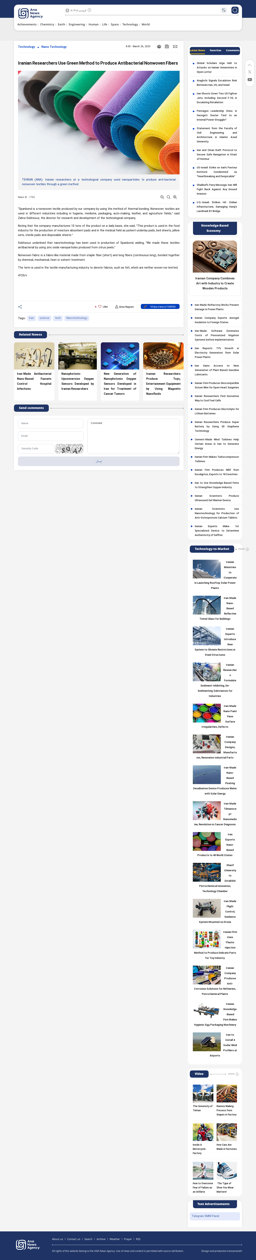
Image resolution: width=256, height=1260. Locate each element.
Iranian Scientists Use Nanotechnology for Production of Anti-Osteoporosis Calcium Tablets (217, 513)
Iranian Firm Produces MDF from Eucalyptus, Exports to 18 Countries (217, 472)
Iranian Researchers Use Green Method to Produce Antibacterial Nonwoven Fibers (98, 63)
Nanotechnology (76, 318)
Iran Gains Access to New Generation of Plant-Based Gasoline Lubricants (217, 370)
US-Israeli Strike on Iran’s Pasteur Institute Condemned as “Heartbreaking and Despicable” (217, 172)
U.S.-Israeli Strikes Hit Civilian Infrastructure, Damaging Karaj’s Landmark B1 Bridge (217, 207)
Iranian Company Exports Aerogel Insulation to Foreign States (217, 320)
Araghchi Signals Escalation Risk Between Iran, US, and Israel (217, 83)
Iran (31, 318)
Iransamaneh (234, 1251)
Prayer (128, 1239)
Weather (115, 1239)
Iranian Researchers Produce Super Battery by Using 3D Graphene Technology (217, 426)
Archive (101, 1239)
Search (88, 1239)
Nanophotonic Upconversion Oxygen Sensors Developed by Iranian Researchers (77, 381)
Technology (26, 47)
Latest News (197, 50)
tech (58, 318)
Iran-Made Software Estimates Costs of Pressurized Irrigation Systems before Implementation (217, 335)
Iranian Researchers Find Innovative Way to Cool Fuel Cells (217, 398)
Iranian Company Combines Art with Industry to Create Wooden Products (215, 283)
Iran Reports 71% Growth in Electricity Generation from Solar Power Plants (217, 353)
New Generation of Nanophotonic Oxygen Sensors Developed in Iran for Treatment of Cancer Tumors (120, 384)
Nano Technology (54, 47)
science (44, 318)
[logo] (35, 13)
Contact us (73, 1239)
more (241, 549)
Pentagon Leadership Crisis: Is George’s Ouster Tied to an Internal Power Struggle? (217, 115)
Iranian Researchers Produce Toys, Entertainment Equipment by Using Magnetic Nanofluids (163, 384)
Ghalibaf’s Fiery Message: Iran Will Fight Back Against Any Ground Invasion (217, 189)
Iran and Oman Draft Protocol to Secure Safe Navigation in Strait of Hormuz (217, 154)
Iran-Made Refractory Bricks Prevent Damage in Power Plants (217, 307)
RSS (138, 1239)
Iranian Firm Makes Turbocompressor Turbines (217, 459)
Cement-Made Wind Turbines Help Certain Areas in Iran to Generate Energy (217, 444)
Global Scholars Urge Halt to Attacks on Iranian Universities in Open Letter (217, 67)
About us (57, 1239)
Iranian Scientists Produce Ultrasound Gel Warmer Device (217, 498)
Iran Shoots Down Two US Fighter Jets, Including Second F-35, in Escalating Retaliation (217, 98)
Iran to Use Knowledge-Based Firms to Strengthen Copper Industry (217, 485)
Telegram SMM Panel (205, 1216)
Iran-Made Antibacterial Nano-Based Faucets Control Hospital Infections (34, 381)
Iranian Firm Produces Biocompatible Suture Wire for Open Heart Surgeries (217, 385)
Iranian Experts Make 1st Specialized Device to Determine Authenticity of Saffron (217, 531)
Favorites (215, 50)
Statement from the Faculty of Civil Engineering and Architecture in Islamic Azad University (217, 135)
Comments (232, 50)
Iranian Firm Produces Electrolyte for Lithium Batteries (217, 411)
